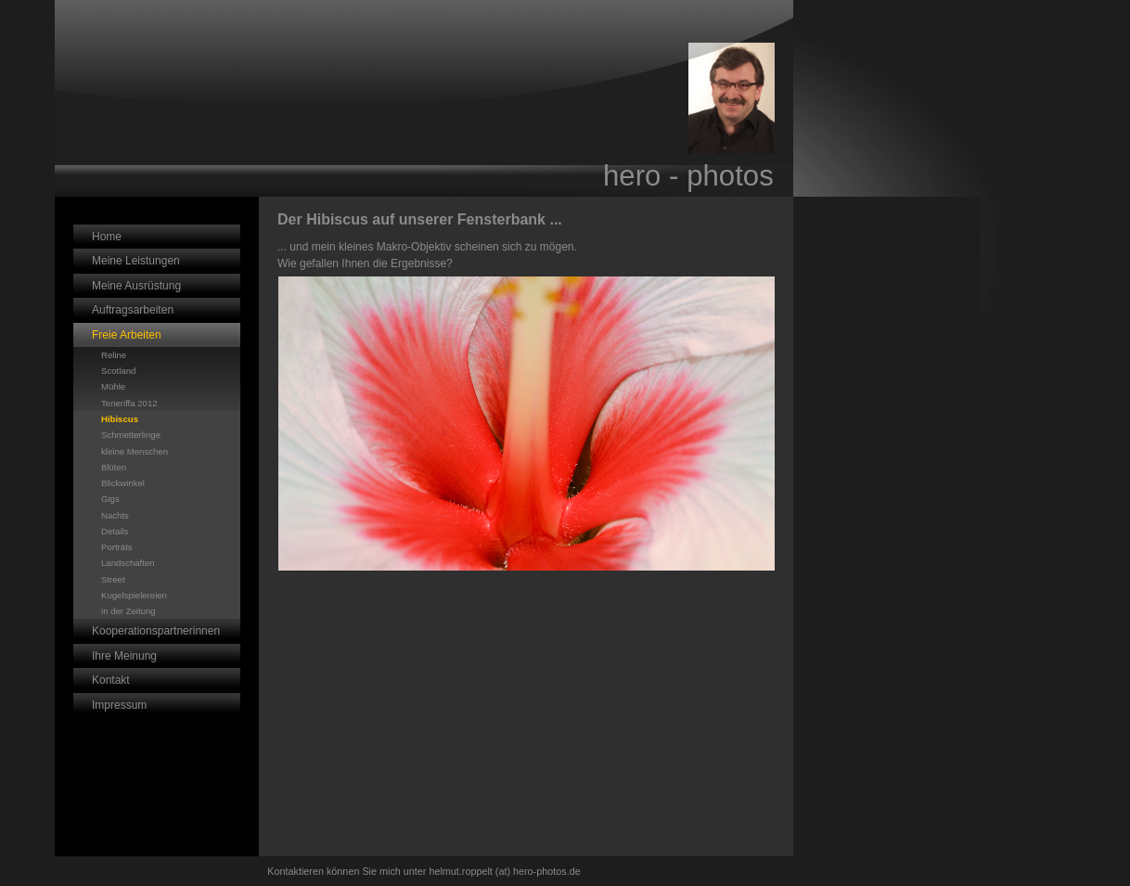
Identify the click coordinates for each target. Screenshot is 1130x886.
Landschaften (128, 563)
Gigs (110, 499)
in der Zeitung (128, 611)
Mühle (113, 386)
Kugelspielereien (134, 595)
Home (107, 236)
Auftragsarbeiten (132, 309)
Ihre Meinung (124, 655)
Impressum (119, 705)
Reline (113, 355)
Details (114, 531)
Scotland (118, 371)
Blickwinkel (123, 483)
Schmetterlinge (131, 435)
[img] (424, 98)
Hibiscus (119, 419)
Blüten (113, 467)
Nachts (115, 515)
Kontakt (111, 680)
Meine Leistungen (136, 260)
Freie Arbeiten (126, 334)
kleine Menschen (134, 451)
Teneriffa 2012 (129, 403)
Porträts (117, 547)
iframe (886, 331)
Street (113, 579)
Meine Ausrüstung (136, 285)
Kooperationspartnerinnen (156, 630)
